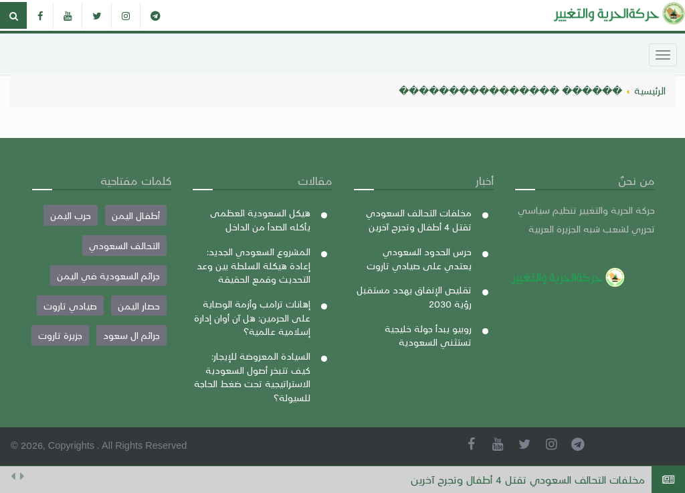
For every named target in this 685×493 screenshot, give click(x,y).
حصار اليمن (139, 305)
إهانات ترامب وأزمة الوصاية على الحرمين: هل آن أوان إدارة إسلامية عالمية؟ (252, 317)
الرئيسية (650, 90)
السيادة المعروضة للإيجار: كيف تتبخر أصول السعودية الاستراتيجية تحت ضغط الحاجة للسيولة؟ (252, 376)
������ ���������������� (510, 90)
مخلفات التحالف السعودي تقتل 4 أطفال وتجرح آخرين (528, 479)
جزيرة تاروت (60, 335)
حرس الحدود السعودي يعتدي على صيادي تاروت (419, 258)
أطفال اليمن (136, 215)
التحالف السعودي (124, 245)
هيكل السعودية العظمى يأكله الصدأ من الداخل (260, 219)
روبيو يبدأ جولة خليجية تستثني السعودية (428, 335)
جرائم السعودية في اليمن (108, 275)
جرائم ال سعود (131, 335)
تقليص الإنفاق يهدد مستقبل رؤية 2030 (414, 296)
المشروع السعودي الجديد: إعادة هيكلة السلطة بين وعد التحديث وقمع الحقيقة (253, 265)
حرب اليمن (70, 215)
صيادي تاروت (70, 305)
